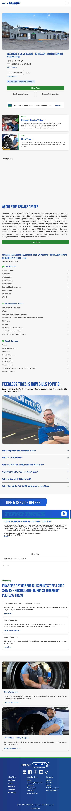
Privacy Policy (35, 808)
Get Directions (12, 67)
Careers (48, 785)
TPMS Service (35, 284)
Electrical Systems (35, 355)
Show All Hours (12, 76)
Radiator (35, 324)
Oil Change (35, 321)
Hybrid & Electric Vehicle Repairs (35, 334)
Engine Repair (35, 358)
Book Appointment (20, 94)
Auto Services (32, 777)
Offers (10, 783)
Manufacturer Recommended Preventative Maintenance (35, 318)
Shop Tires (35, 88)
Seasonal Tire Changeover (35, 287)
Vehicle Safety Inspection (35, 331)
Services (11, 780)
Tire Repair (35, 274)
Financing (11, 792)
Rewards (11, 786)
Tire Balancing (35, 280)
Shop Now (35, 554)
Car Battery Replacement (35, 308)
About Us (49, 780)
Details (59, 105)
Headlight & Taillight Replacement (35, 314)
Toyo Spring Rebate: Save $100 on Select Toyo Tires (27, 521)
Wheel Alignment (35, 371)
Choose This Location (50, 94)
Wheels (35, 297)
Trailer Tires (35, 294)
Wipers (35, 311)
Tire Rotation (35, 277)
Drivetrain (35, 351)
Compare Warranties (12, 702)
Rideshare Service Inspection (35, 327)
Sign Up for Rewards (12, 748)
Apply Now (9, 613)
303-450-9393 (15, 72)
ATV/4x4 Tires (35, 290)
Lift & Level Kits (35, 361)
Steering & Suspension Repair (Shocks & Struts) (35, 368)
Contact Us (49, 783)
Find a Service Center (52, 788)
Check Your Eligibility (12, 630)
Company (49, 777)
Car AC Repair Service (35, 348)
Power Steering (35, 365)
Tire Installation (35, 270)
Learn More (35, 242)
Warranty (11, 789)
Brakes (35, 345)
